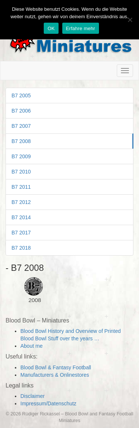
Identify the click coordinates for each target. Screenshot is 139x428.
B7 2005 (21, 95)
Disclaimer (32, 396)
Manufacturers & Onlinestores (54, 375)
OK (50, 28)
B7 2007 (21, 126)
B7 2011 (21, 187)
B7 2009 (21, 156)
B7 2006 (21, 111)
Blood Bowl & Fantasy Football (55, 367)
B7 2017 (21, 233)
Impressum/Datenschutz (48, 403)
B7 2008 (21, 141)
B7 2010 (21, 172)
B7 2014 (21, 217)
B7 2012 (21, 202)
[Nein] (129, 19)
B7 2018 (21, 248)
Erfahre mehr (80, 28)
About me (31, 346)
